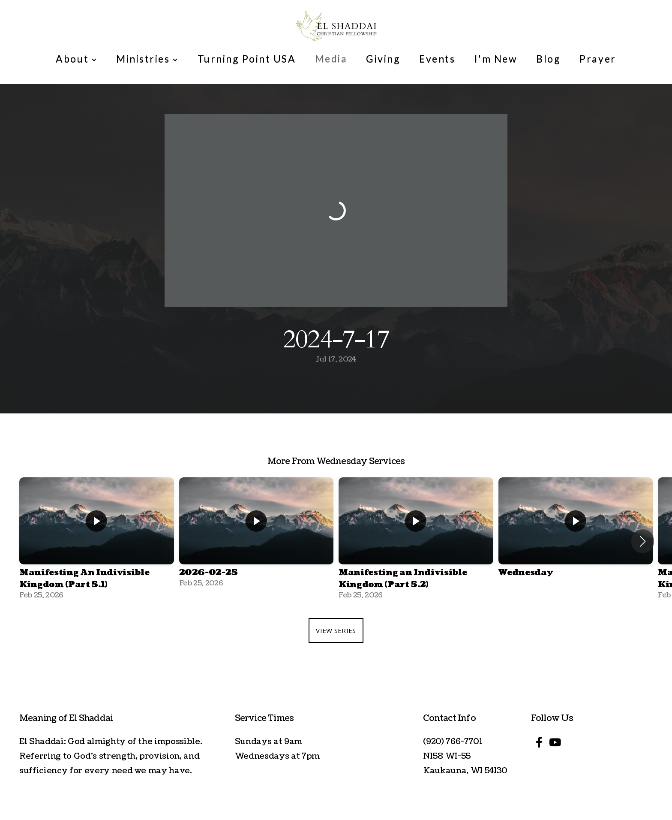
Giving (383, 59)
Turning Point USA (247, 59)
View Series (336, 630)
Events (437, 59)
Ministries (147, 59)
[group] (96, 541)
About (76, 59)
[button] (642, 541)
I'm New (496, 59)
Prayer (597, 59)
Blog (548, 59)
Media (331, 59)
